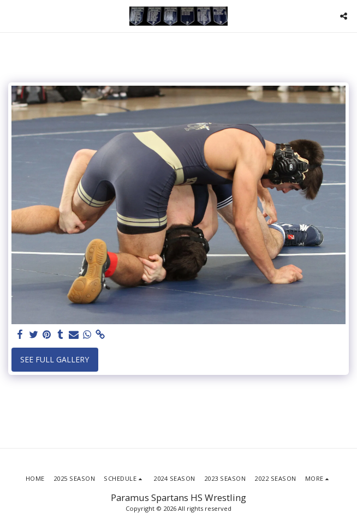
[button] (12, 15)
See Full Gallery (54, 359)
